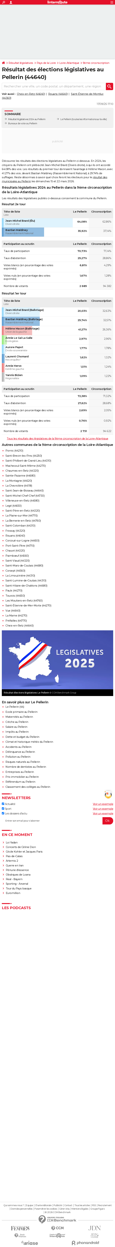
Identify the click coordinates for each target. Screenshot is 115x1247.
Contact (68, 1205)
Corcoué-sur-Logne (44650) (22, 540)
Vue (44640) (12, 610)
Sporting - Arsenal (17, 883)
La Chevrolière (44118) (18, 485)
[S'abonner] (57, 820)
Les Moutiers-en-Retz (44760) (23, 600)
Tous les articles (82, 1205)
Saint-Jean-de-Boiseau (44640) (24, 490)
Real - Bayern (14, 879)
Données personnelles (21, 1209)
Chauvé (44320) (15, 550)
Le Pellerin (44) (14, 706)
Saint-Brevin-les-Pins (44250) (23, 455)
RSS (94, 1205)
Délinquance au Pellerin (20, 751)
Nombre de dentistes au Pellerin (25, 766)
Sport (6, 808)
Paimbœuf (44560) (17, 555)
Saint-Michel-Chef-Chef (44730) (24, 495)
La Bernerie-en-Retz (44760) (23, 520)
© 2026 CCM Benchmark (58, 1212)
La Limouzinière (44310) (20, 575)
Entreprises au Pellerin (19, 772)
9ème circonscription (96, 63)
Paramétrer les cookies (45, 1209)
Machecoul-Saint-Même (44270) (25, 465)
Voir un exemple (103, 804)
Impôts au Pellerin (16, 731)
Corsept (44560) (15, 570)
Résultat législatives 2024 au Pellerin (26, 119)
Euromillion (13, 893)
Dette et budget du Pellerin (22, 737)
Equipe (29, 1205)
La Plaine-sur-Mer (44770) (21, 515)
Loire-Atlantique (69, 63)
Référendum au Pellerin (20, 781)
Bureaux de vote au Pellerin (22, 123)
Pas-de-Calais (14, 856)
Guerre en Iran (15, 865)
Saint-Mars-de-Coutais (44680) (24, 565)
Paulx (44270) (13, 590)
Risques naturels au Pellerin (22, 762)
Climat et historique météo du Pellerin (29, 741)
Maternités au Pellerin (19, 716)
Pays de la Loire (46, 63)
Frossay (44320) (15, 530)
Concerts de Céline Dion (21, 847)
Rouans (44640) (58, 94)
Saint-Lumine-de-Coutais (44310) (25, 580)
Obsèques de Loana (18, 874)
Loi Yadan (12, 842)
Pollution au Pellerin (17, 756)
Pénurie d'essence (17, 870)
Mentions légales (79, 1209)
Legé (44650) (13, 505)
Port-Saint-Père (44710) (19, 545)
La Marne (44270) (16, 615)
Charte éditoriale (43, 1205)
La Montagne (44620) (18, 480)
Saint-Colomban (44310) (20, 525)
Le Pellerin (65, 119)
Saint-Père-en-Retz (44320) (22, 510)
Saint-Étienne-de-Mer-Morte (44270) (28, 605)
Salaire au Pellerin (16, 726)
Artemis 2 (12, 860)
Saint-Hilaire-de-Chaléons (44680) (26, 585)
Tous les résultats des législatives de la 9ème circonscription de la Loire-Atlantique (57, 438)
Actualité (8, 804)
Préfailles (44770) (16, 620)
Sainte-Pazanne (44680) (20, 475)
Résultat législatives (21, 63)
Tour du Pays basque (19, 888)
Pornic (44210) (14, 450)
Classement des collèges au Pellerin (27, 787)
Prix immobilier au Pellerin (22, 776)
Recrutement (105, 1205)
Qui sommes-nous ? (13, 1205)
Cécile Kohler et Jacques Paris (24, 851)
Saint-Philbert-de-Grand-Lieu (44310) (28, 460)
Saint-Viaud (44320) (17, 560)
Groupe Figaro (97, 1209)
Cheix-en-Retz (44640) (31, 94)
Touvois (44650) (15, 595)
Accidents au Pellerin (18, 747)
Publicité (58, 1205)
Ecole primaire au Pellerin (21, 712)
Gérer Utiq (64, 1209)
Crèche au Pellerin (16, 722)
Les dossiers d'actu (14, 813)
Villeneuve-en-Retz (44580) (22, 500)
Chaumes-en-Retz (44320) (22, 470)
